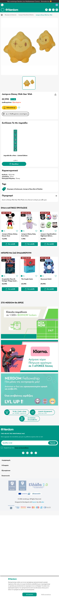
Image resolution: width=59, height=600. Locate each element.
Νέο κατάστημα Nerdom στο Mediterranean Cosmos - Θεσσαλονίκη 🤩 (29, 1)
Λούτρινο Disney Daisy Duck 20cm (28, 235)
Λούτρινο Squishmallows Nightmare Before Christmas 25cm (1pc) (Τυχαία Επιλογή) (48, 235)
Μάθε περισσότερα (46, 594)
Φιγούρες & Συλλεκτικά (10, 15)
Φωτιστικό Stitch (46, 279)
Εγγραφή (52, 442)
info (41, 501)
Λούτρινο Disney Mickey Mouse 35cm (9, 235)
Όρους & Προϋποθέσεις (22, 447)
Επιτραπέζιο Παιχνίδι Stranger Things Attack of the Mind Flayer (10, 280)
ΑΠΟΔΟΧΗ (29, 594)
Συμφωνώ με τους (16, 447)
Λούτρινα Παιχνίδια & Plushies (26, 15)
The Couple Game (27, 279)
